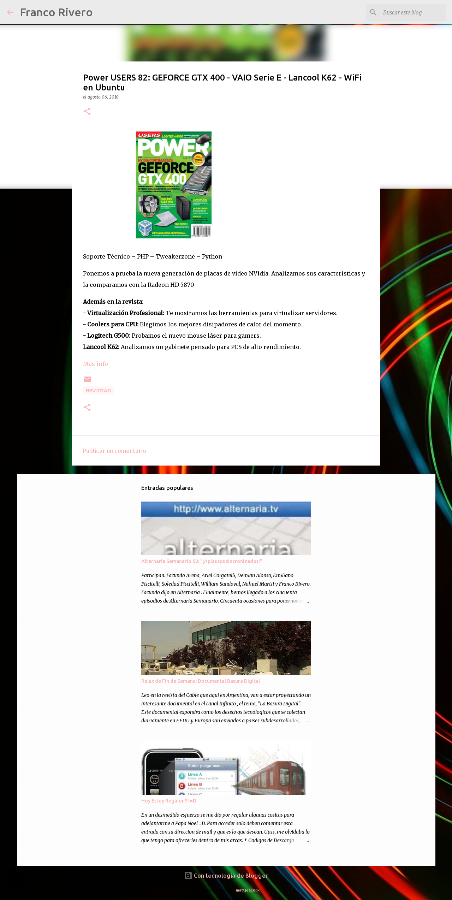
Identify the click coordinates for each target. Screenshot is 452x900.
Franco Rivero (56, 12)
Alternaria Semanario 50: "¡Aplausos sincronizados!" (201, 561)
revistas (98, 390)
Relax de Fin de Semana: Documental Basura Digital (200, 681)
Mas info (95, 363)
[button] (87, 112)
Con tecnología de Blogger (226, 875)
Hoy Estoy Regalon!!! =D (168, 801)
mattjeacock (248, 890)
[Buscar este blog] (409, 12)
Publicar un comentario (114, 450)
